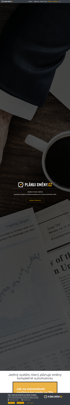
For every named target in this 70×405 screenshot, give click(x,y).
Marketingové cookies (13, 399)
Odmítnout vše (20, 402)
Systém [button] (30, 1)
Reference (36, 1)
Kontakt (42, 1)
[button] (60, 1)
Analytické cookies (26, 399)
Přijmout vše (11, 402)
